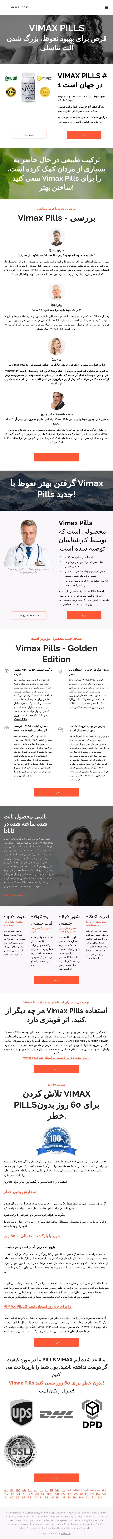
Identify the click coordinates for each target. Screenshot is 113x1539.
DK (76, 1493)
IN (57, 1497)
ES (24, 1489)
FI (86, 1493)
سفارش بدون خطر (20, 1191)
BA (75, 1497)
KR (24, 1493)
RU (18, 1489)
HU (49, 1493)
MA (100, 1497)
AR (37, 1493)
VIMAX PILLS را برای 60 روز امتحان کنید (37, 1306)
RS (29, 1497)
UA (104, 1493)
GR (57, 1493)
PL (63, 1489)
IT (46, 1489)
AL (87, 1497)
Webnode (65, 1533)
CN (57, 1489)
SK (69, 1493)
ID (81, 1493)
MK (81, 1497)
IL (5, 1497)
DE (12, 1489)
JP (35, 1489)
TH (92, 1493)
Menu (106, 7)
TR (12, 1493)
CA (36, 1497)
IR (51, 1489)
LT (17, 1497)
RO (63, 1493)
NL (6, 1493)
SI (41, 1497)
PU (94, 1497)
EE (46, 1497)
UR (64, 1497)
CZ (18, 1493)
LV (52, 1497)
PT (41, 1489)
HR (23, 1497)
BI (69, 1497)
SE (43, 1493)
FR (30, 1489)
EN (6, 1489)
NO (11, 1497)
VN (31, 1493)
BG (98, 1493)
